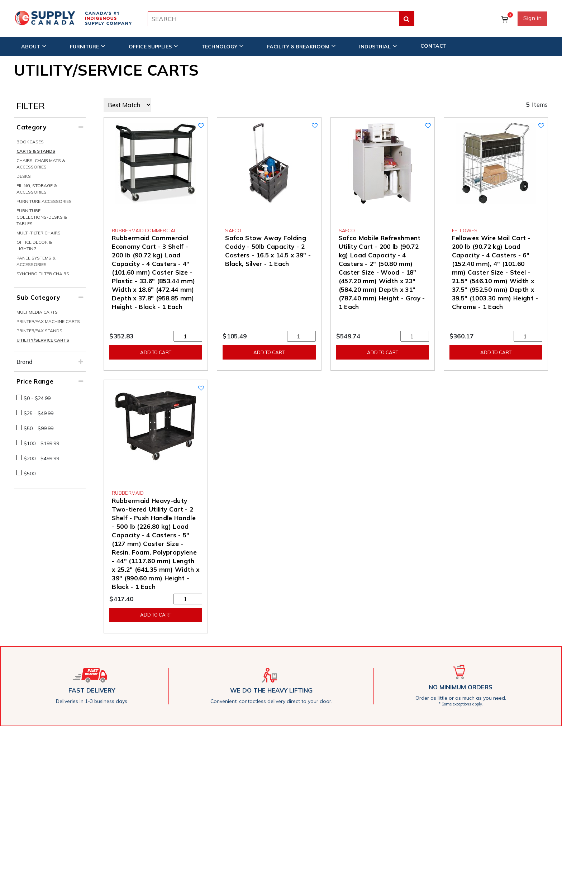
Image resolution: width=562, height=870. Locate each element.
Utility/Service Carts (42, 340)
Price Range (34, 381)
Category (31, 127)
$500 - (31, 473)
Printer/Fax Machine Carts (48, 321)
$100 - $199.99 (41, 443)
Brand (24, 361)
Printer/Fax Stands (39, 330)
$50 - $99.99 (38, 428)
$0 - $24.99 (37, 398)
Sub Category (38, 297)
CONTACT (433, 45)
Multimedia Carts (37, 312)
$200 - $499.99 (41, 458)
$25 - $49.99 (38, 413)
